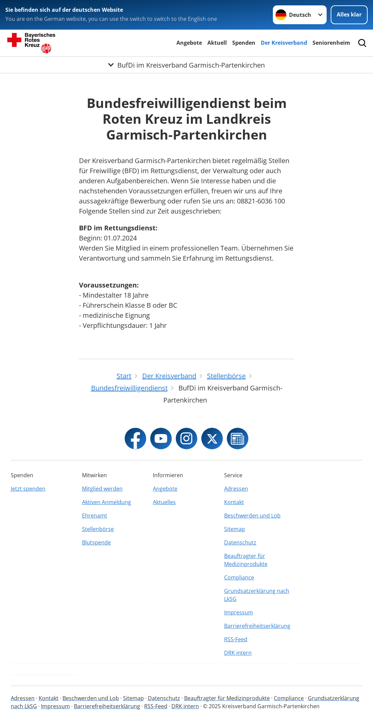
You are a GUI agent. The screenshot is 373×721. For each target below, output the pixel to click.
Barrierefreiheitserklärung (257, 626)
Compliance (239, 577)
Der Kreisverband (284, 42)
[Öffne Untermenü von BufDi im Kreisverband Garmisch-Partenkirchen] (186, 65)
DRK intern (238, 652)
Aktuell (217, 42)
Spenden (243, 42)
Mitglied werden (102, 488)
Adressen (236, 488)
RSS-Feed (235, 639)
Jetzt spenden (28, 488)
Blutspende (96, 542)
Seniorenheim (331, 42)
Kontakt (234, 502)
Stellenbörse (98, 529)
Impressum (238, 612)
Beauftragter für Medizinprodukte (245, 560)
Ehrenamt (94, 515)
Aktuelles (164, 502)
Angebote (189, 42)
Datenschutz (240, 542)
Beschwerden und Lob (252, 515)
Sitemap (234, 529)
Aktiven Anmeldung (106, 502)
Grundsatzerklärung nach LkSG (256, 595)
